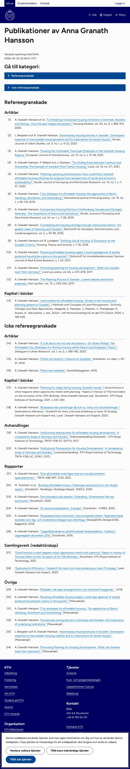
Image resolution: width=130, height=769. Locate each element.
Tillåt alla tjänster (20, 759)
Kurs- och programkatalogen (83, 679)
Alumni (8, 707)
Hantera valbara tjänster (25, 750)
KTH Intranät (12, 713)
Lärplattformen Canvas (80, 686)
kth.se (9, 3)
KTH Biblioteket (14, 729)
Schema (71, 673)
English (107, 14)
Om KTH (9, 693)
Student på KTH (14, 700)
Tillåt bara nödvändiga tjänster (69, 750)
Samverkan (11, 686)
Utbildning (10, 673)
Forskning (10, 679)
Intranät (45, 3)
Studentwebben (27, 3)
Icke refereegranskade (25, 87)
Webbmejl (72, 693)
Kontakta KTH (74, 726)
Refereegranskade (23, 75)
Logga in (120, 3)
